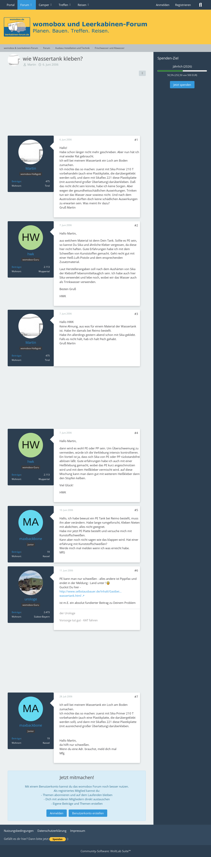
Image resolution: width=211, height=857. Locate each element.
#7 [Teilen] (136, 696)
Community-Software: (106, 851)
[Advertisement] (77, 107)
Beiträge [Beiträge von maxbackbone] (16, 551)
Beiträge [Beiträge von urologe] (16, 612)
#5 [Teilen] (136, 510)
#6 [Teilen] (136, 570)
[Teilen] (142, 73)
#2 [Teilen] (136, 225)
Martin (31, 64)
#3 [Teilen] (136, 314)
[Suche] (200, 5)
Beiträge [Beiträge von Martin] (16, 181)
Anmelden (162, 5)
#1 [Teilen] (136, 140)
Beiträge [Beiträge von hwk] (16, 267)
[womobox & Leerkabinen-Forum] (105, 26)
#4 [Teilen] (136, 433)
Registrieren (183, 5)
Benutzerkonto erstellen (88, 813)
